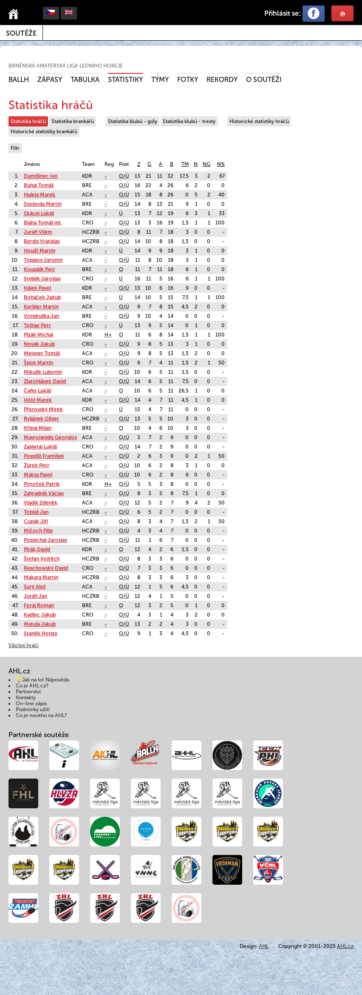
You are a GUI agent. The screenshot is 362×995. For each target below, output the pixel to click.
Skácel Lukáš (39, 213)
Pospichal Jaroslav (45, 540)
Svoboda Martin (43, 204)
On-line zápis (31, 703)
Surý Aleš (34, 587)
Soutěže (21, 33)
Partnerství (28, 692)
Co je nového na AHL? (41, 715)
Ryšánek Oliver (41, 419)
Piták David (37, 549)
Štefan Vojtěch (41, 559)
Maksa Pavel (38, 475)
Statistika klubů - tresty (189, 121)
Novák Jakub (39, 344)
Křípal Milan (37, 428)
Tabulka (85, 80)
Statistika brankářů (72, 121)
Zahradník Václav (44, 493)
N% (221, 164)
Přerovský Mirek (43, 409)
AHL (264, 946)
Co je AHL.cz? (32, 686)
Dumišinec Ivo (41, 176)
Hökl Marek (38, 400)
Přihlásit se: (282, 13)
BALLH (18, 80)
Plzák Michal (38, 335)
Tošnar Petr (37, 325)
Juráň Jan (35, 596)
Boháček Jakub (42, 297)
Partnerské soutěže (38, 735)
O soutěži (264, 80)
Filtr (15, 148)
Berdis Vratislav (42, 241)
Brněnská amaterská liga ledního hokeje (65, 66)
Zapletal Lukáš (40, 447)
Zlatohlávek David (45, 381)
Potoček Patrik (42, 484)
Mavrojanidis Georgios (50, 437)
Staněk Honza (40, 633)
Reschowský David (46, 568)
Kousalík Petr (39, 269)
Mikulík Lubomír (43, 372)
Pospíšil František (44, 456)
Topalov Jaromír (43, 260)
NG (206, 164)
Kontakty (26, 698)
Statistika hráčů (28, 121)
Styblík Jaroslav (42, 279)
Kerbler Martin (41, 307)
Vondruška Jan (41, 316)
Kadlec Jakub (40, 615)
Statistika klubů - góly (132, 121)
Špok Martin (38, 363)
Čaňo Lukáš (37, 391)
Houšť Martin (39, 251)
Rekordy (222, 80)
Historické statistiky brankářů (44, 132)
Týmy (160, 80)
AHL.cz (345, 946)
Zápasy (49, 80)
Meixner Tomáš (42, 353)
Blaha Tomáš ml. (43, 223)
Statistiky (125, 80)
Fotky (187, 80)
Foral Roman (39, 605)
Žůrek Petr (36, 465)
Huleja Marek (39, 195)
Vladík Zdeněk (40, 503)
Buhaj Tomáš (39, 185)
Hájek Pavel (37, 288)
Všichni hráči (23, 645)
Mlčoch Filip (38, 531)
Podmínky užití (33, 709)
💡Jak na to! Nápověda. (43, 680)
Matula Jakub (40, 624)
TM (185, 164)
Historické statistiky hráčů (259, 121)
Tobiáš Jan (36, 512)
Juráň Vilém (38, 232)
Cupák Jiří (36, 521)
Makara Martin (41, 577)
